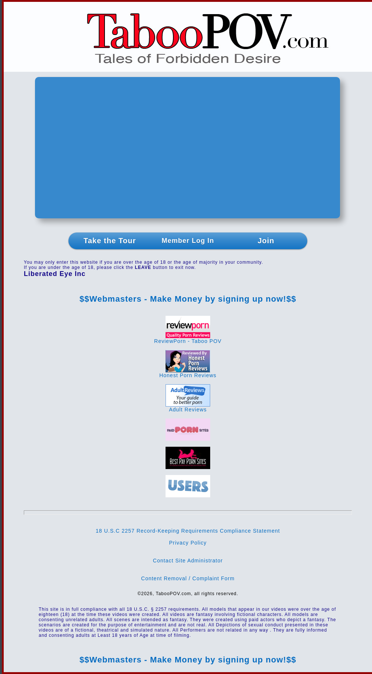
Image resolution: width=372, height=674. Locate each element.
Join (265, 241)
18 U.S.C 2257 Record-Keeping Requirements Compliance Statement (188, 531)
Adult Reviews (188, 407)
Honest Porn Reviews (188, 373)
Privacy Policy (187, 543)
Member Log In (187, 240)
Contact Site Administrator (188, 561)
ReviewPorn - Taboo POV (187, 338)
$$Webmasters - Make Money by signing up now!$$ (188, 299)
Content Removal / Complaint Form (187, 578)
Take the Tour (109, 241)
